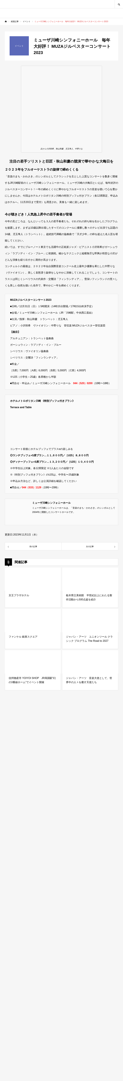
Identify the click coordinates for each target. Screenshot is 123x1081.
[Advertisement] (61, 935)
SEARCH (119, 4)
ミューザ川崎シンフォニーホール (51, 502)
